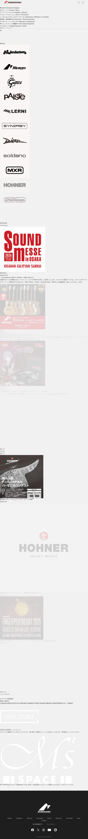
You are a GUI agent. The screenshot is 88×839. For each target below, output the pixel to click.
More (1, 696)
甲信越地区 (31, 703)
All (1, 449)
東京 (12, 703)
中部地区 (37, 703)
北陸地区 (43, 703)
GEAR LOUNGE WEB (8, 734)
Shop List (29, 818)
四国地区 (61, 703)
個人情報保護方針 (37, 824)
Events (49, 818)
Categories (19, 818)
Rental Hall (69, 818)
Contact (44, 820)
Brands (10, 818)
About (78, 818)
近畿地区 (49, 703)
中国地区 (55, 703)
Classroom (59, 818)
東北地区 (8, 703)
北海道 (3, 703)
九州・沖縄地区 (69, 703)
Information (40, 818)
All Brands (3, 223)
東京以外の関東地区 (20, 703)
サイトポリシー (51, 824)
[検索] (0, 30)
